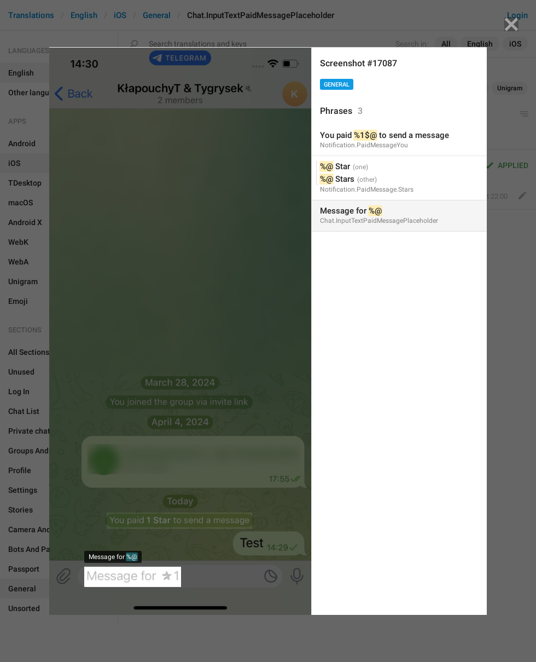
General (336, 84)
